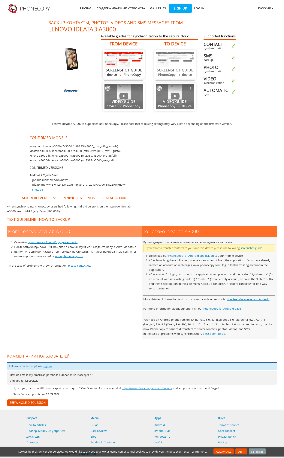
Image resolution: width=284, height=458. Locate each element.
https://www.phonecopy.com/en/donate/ (147, 388)
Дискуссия (33, 436)
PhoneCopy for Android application (191, 255)
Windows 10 (162, 436)
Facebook (96, 442)
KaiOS (158, 442)
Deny (241, 451)
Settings (257, 451)
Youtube (109, 442)
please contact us (79, 265)
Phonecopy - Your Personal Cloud (29, 8)
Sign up (180, 8)
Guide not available (124, 97)
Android (159, 425)
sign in (47, 366)
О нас (94, 425)
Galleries (158, 8)
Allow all (223, 451)
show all (37, 189)
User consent (226, 431)
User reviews (98, 431)
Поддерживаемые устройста (120, 8)
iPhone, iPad (162, 431)
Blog (93, 436)
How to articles (36, 425)
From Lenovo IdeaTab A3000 (124, 64)
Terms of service (228, 425)
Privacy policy (227, 436)
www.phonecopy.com (69, 256)
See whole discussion (28, 403)
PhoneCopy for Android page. (222, 308)
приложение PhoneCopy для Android (52, 242)
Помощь (32, 442)
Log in (199, 8)
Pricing (86, 8)
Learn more (199, 451)
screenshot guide (251, 248)
